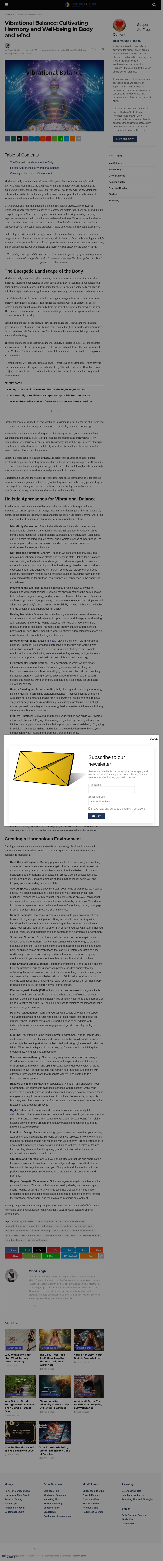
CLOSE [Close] (154, 739)
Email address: (113, 800)
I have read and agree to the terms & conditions (116, 808)
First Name (111, 788)
